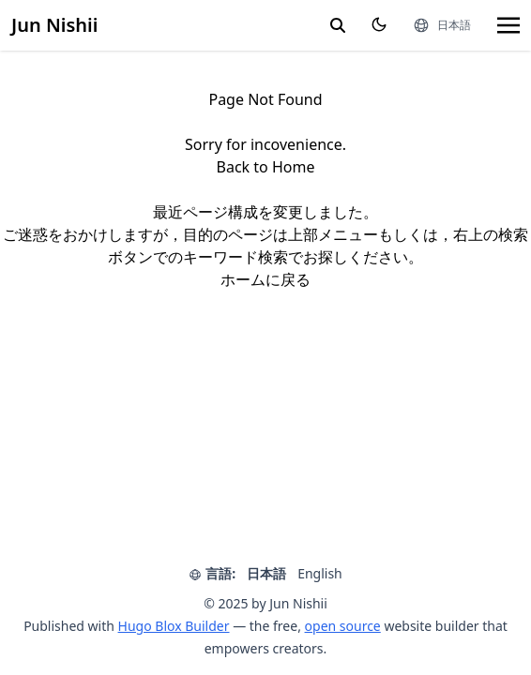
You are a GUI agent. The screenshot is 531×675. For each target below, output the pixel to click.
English (319, 573)
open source (343, 626)
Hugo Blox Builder (174, 626)
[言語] (441, 25)
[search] (338, 25)
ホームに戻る (265, 279)
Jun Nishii (54, 25)
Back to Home (266, 167)
